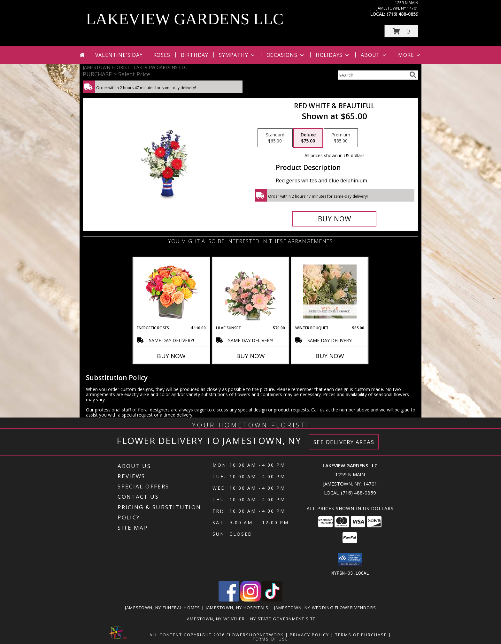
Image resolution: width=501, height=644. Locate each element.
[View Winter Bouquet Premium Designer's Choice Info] (330, 291)
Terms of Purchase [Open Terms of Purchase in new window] (361, 634)
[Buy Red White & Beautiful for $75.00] (334, 218)
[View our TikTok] (272, 599)
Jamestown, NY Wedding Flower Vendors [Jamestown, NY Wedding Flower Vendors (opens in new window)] (325, 607)
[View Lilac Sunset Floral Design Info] (250, 291)
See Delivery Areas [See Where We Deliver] (343, 442)
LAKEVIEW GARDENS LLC (184, 19)
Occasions (285, 54)
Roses (161, 54)
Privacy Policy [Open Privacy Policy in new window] (309, 634)
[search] (413, 74)
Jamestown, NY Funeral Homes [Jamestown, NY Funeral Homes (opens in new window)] (162, 607)
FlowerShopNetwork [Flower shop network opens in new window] (255, 634)
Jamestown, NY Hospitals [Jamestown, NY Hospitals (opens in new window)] (237, 607)
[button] (401, 31)
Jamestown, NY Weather (215, 618)
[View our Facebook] (229, 599)
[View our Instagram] (250, 599)
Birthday (194, 54)
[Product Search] (372, 75)
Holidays (333, 54)
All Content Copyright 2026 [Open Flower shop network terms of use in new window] (187, 634)
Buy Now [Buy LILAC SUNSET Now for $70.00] (250, 356)
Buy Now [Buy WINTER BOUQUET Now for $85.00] (329, 356)
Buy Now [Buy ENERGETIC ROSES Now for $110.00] (171, 356)
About (374, 54)
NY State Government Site (282, 618)
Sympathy (237, 54)
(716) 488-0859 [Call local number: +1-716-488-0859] (402, 14)
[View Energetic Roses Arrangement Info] (171, 291)
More (409, 54)
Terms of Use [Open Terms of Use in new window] (270, 638)
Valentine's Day (119, 54)
